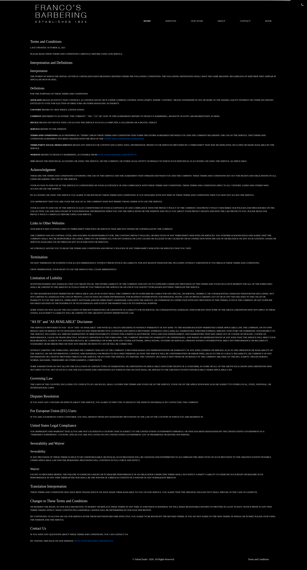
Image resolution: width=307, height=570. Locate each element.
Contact (245, 21)
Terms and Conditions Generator (124, 138)
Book (268, 21)
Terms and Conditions (258, 559)
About (221, 21)
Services (170, 21)
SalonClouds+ (141, 559)
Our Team (197, 21)
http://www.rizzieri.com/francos (117, 154)
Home (147, 21)
